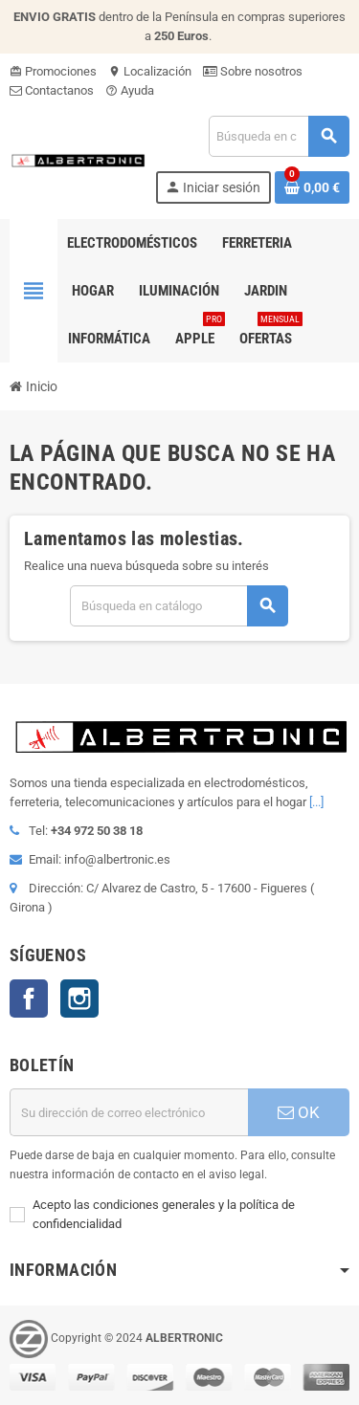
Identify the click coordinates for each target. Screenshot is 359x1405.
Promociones (53, 71)
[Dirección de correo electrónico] (129, 1112)
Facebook (29, 998)
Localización (149, 71)
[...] (316, 802)
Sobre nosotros (253, 71)
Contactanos (52, 90)
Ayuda (129, 90)
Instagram (79, 998)
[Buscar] (278, 136)
